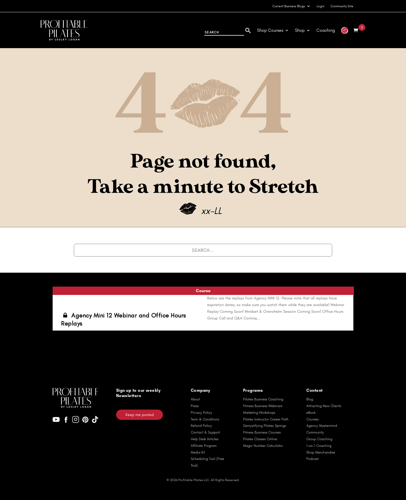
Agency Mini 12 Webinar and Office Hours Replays (123, 319)
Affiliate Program (204, 446)
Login (320, 6)
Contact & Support (205, 432)
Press (195, 406)
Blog (309, 399)
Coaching (325, 30)
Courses (312, 419)
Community (315, 432)
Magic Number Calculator (263, 446)
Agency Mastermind (321, 425)
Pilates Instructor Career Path (265, 419)
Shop (300, 30)
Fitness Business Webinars (262, 406)
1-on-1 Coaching (318, 446)
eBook (310, 412)
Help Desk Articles (204, 439)
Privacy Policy (201, 412)
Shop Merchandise (320, 452)
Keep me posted (140, 414)
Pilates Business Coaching (263, 399)
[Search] (248, 30)
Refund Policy (201, 425)
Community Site (342, 6)
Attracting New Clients (323, 406)
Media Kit (198, 452)
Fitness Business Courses (262, 432)
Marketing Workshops (259, 412)
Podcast (312, 459)
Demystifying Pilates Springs (264, 425)
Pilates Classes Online (260, 439)
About (195, 399)
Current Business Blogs (288, 6)
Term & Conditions (205, 419)
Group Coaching (319, 439)
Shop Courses (270, 30)
